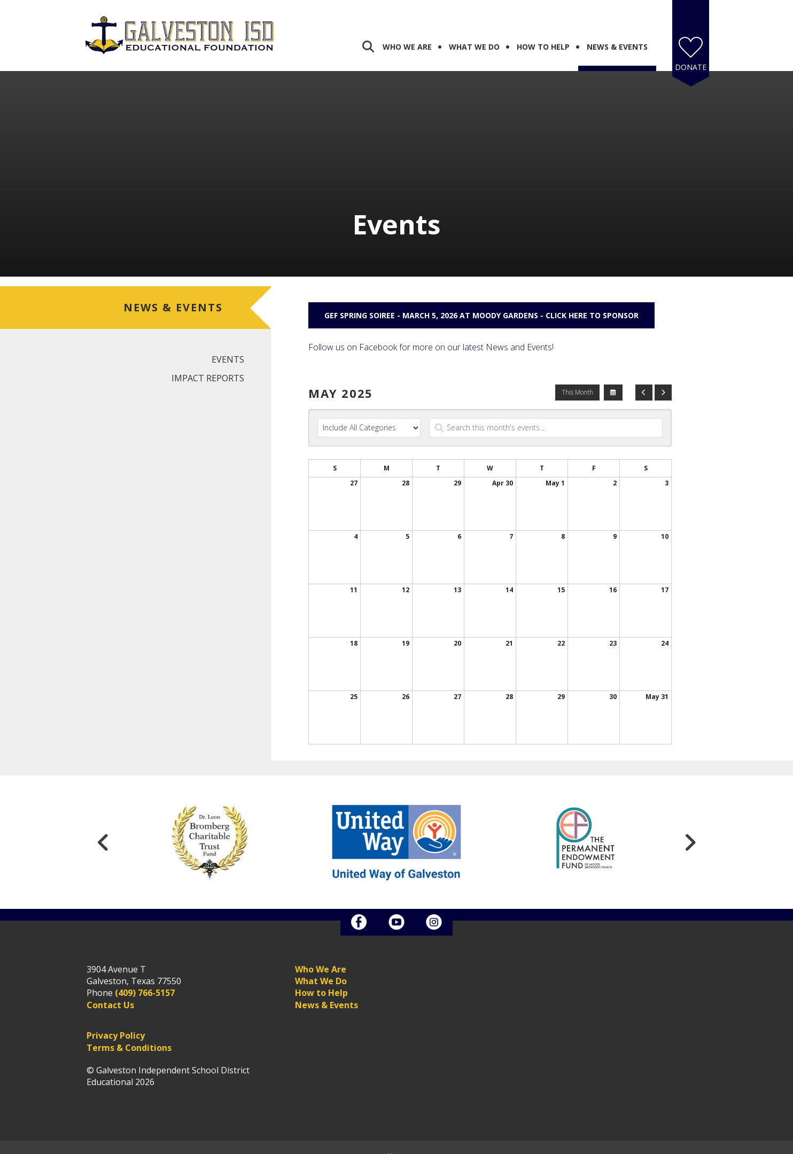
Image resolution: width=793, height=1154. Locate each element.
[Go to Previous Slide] (103, 830)
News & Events (617, 34)
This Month (577, 379)
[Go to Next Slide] (690, 830)
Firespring (417, 1144)
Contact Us (110, 993)
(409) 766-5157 (145, 980)
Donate (690, 55)
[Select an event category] (369, 415)
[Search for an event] (546, 415)
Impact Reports (208, 366)
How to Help (321, 980)
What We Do (474, 34)
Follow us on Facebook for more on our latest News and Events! (431, 335)
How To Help (543, 34)
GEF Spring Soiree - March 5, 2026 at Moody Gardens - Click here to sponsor (481, 303)
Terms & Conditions (129, 1035)
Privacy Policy (116, 1023)
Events (228, 347)
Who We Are (407, 34)
